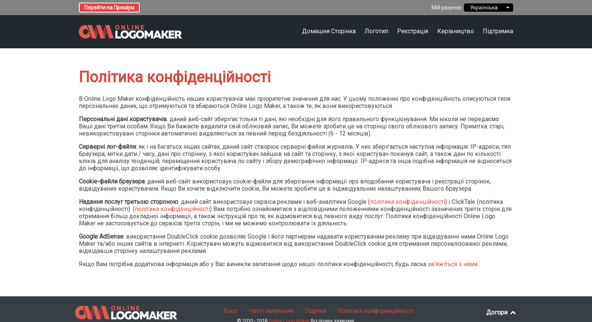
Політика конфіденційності (375, 310)
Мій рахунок (446, 8)
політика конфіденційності (407, 201)
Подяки (315, 310)
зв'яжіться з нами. (453, 264)
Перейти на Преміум (109, 8)
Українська (488, 8)
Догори (501, 312)
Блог (231, 310)
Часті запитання (271, 310)
